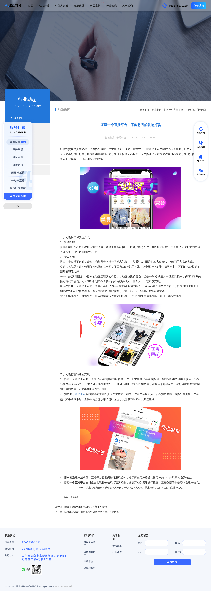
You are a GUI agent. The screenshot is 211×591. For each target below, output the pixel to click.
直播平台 (75, 497)
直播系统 (88, 561)
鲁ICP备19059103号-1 (64, 586)
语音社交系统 (89, 553)
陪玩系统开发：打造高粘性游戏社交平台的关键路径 (91, 512)
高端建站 (79, 5)
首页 (30, 5)
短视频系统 (89, 568)
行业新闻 (157, 109)
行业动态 (111, 5)
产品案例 (95, 5)
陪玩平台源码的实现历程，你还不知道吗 (85, 506)
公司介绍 (117, 545)
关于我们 (127, 5)
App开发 (44, 5)
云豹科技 (145, 109)
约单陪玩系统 (89, 543)
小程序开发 (61, 5)
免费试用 (198, 5)
